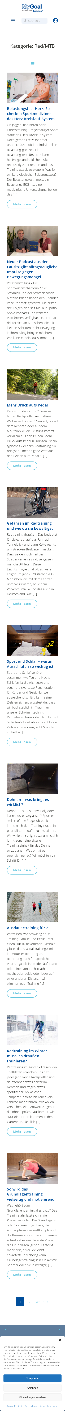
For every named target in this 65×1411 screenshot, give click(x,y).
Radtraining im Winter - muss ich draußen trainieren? (28, 1055)
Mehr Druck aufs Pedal (27, 405)
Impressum (52, 1406)
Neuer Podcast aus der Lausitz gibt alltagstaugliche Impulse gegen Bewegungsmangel (32, 269)
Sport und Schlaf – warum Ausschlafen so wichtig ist (30, 664)
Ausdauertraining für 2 (27, 927)
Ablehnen (32, 1387)
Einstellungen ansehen (32, 1397)
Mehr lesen (22, 204)
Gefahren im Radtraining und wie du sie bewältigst (30, 526)
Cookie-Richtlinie (15, 1406)
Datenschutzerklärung (35, 1406)
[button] (60, 1340)
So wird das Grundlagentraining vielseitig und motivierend (30, 1194)
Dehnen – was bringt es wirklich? (28, 802)
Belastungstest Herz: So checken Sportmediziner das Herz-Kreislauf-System (31, 113)
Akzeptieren (32, 1378)
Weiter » (42, 1301)
